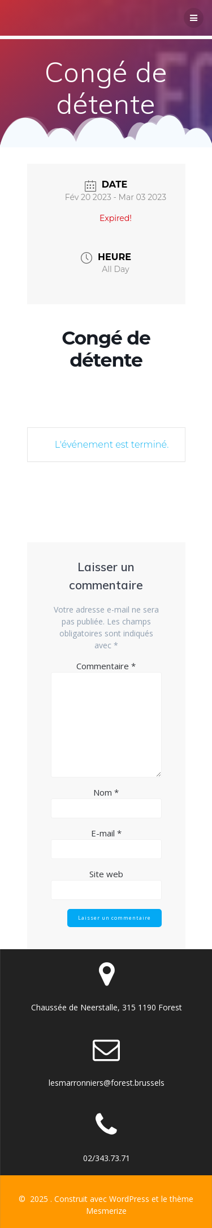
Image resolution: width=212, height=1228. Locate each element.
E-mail (106, 833)
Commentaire (106, 666)
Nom (106, 792)
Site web (106, 873)
